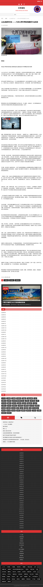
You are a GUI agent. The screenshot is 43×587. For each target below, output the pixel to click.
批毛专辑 (24, 403)
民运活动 (11, 280)
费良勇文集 (18, 280)
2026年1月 (3, 323)
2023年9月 (3, 349)
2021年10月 (3, 376)
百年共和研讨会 (35, 408)
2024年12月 (3, 336)
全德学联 (9, 400)
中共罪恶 (8, 398)
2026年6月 (3, 312)
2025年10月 (3, 330)
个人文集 (21, 534)
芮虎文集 (13, 410)
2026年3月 (3, 319)
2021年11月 (3, 373)
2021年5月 (3, 386)
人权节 (35, 398)
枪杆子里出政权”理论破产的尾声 (9, 435)
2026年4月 (3, 317)
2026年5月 (3, 314)
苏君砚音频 (21, 553)
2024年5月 (3, 345)
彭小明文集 (4, 403)
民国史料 (37, 405)
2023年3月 (3, 356)
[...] (30, 304)
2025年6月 (3, 332)
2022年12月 (3, 358)
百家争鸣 (21, 551)
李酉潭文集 (26, 405)
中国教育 (24, 398)
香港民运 (9, 413)
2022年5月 (3, 365)
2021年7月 (3, 382)
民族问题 (3, 408)
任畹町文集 (4, 400)
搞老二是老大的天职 (7, 430)
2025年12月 (3, 325)
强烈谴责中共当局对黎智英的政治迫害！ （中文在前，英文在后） (16, 439)
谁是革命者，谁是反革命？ (8, 422)
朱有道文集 (20, 405)
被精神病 (23, 410)
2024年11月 (3, 338)
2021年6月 (3, 384)
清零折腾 (26, 408)
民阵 (17, 408)
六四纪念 (6, 280)
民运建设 (8, 408)
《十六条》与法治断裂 (7, 424)
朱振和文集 (15, 405)
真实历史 (3, 410)
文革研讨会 (4, 405)
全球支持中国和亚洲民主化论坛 (18, 400)
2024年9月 (3, 341)
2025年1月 (3, 334)
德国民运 (9, 403)
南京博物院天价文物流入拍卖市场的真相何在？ (12, 437)
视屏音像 (21, 555)
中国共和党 (19, 398)
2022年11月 (3, 360)
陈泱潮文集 (4, 413)
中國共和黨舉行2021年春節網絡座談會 (14, 302)
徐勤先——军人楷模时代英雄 (9, 441)
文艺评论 (34, 403)
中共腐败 (13, 398)
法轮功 (21, 408)
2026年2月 (3, 321)
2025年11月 (3, 327)
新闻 (21, 547)
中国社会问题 (30, 398)
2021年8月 (3, 380)
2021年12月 (3, 371)
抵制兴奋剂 (29, 403)
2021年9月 (3, 378)
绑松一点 (5, 428)
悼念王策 (14, 403)
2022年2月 (3, 367)
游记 (30, 408)
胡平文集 (8, 410)
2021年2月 (3, 391)
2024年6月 (3, 343)
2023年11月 (3, 347)
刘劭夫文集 (32, 400)
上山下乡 (3, 398)
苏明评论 (18, 410)
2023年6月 (3, 352)
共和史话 (21, 541)
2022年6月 (3, 362)
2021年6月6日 (5, 25)
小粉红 (37, 400)
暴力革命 (9, 405)
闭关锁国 (39, 410)
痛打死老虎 (5, 426)
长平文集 (34, 410)
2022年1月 (3, 369)
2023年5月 (3, 354)
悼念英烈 (19, 403)
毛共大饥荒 (32, 405)
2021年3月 (3, 389)
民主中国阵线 (21, 549)
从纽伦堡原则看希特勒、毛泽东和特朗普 (11, 433)
